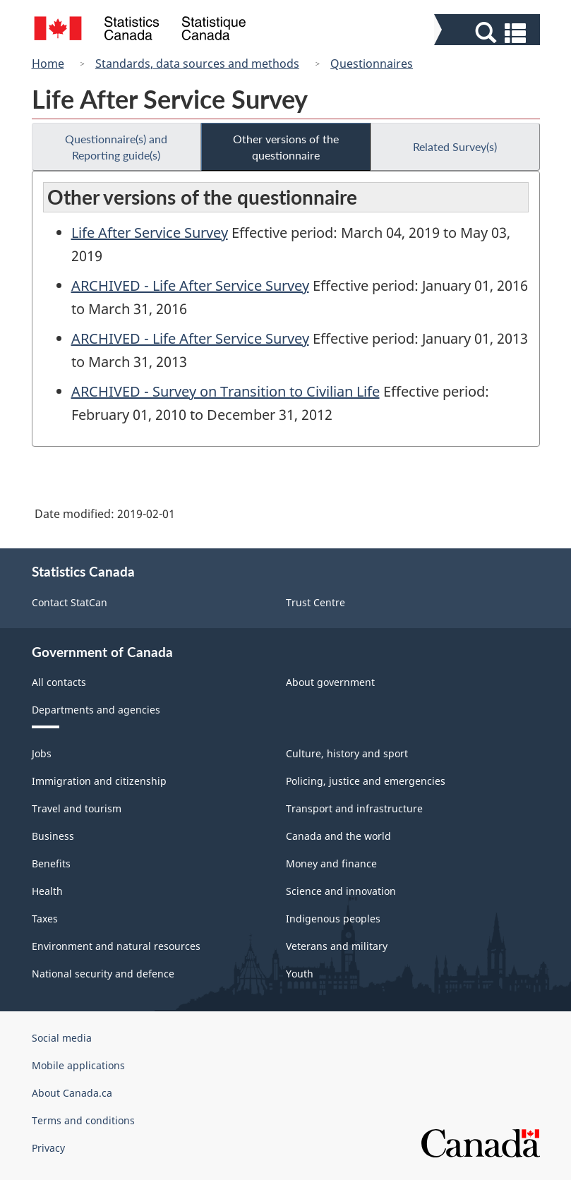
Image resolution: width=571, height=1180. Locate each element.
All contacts (59, 682)
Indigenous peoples (333, 918)
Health (47, 891)
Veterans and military (336, 946)
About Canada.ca (72, 1093)
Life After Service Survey (149, 232)
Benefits (51, 863)
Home (48, 63)
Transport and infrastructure (354, 808)
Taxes (45, 918)
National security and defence (103, 973)
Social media (62, 1037)
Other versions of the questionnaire (286, 147)
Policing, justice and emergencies (365, 781)
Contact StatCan (69, 602)
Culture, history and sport (347, 753)
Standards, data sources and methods (197, 63)
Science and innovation (341, 891)
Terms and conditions (83, 1120)
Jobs (42, 753)
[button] (489, 33)
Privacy (48, 1148)
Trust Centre (315, 602)
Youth (299, 973)
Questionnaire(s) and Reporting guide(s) (116, 147)
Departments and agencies (96, 709)
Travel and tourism (76, 808)
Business (53, 836)
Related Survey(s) (455, 146)
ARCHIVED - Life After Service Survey (190, 285)
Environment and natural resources (116, 946)
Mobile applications (78, 1065)
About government (330, 682)
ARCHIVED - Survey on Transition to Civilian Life (225, 391)
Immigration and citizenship (99, 781)
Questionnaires (371, 63)
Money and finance (331, 863)
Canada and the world (338, 836)
